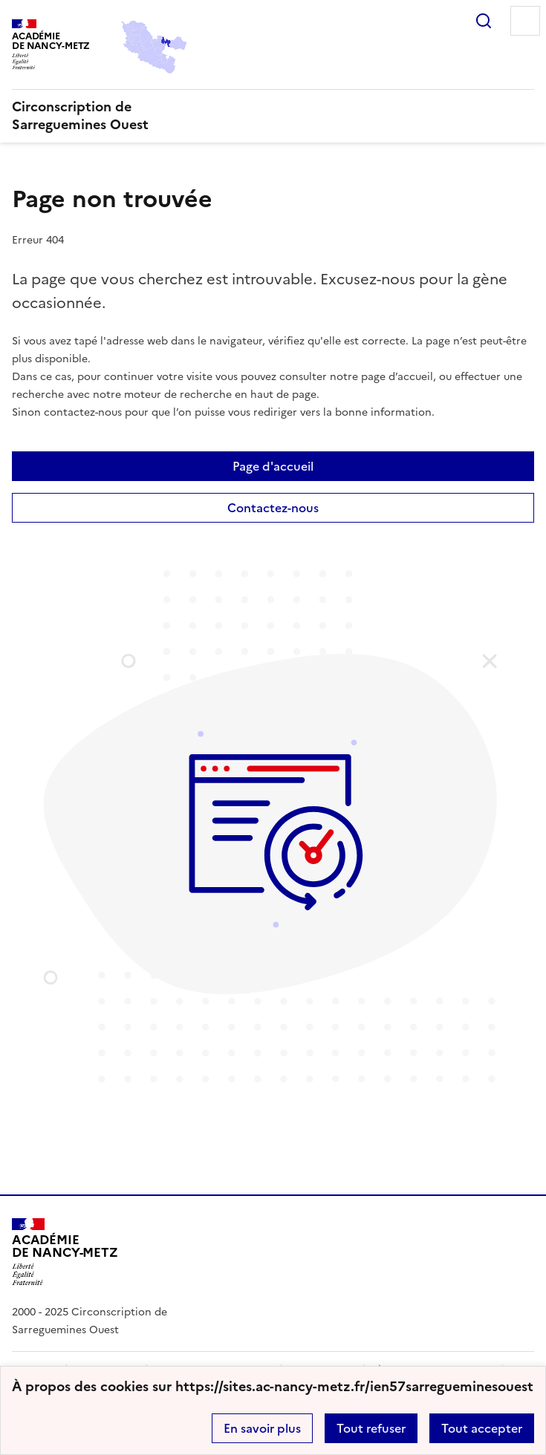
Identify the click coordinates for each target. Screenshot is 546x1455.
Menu (525, 21)
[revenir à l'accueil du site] (273, 116)
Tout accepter (481, 1428)
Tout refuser (371, 1428)
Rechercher (483, 21)
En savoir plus (262, 1428)
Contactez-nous (273, 508)
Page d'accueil (273, 466)
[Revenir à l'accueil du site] (65, 1252)
